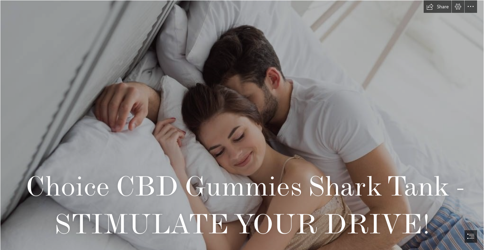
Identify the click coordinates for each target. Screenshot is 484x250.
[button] (437, 6)
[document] (242, 125)
